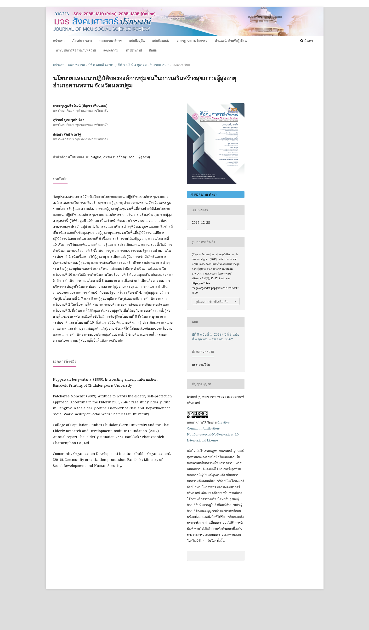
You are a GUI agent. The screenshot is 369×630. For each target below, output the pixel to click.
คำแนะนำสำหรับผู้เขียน (231, 41)
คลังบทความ (76, 65)
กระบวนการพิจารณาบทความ (76, 50)
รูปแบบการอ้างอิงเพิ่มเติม (211, 301)
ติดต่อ (153, 50)
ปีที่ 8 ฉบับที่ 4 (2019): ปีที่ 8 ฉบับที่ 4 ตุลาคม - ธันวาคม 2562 (128, 65)
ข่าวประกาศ (133, 50)
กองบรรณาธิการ (110, 41)
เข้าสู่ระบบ (275, 17)
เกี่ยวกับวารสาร (82, 41)
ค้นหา (306, 40)
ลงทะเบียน (255, 17)
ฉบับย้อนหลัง (160, 41)
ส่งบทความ (110, 50)
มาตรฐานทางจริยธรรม (192, 41)
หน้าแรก (58, 41)
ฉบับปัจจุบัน (137, 41)
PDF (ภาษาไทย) (204, 194)
